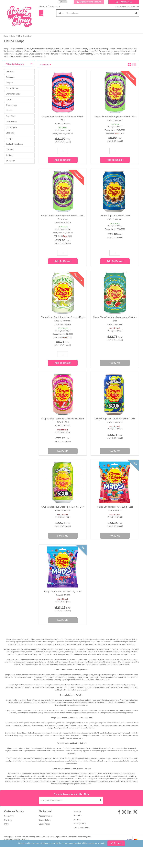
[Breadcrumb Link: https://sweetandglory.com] (6, 35)
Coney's (9, 138)
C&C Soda (10, 71)
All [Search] (60, 13)
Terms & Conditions (82, 827)
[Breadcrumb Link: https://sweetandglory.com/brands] (13, 35)
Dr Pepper (10, 160)
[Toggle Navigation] (41, 13)
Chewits (9, 110)
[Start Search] (136, 13)
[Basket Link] (123, 2)
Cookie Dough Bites (14, 144)
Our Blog (8, 820)
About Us (43, 6)
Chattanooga (11, 105)
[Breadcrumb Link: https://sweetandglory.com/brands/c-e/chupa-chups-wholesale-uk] (27, 35)
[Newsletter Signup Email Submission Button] (100, 800)
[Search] (99, 13)
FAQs (6, 824)
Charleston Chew (13, 93)
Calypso (9, 82)
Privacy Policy (80, 823)
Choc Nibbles (11, 121)
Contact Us (55, 6)
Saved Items (44, 824)
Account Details (45, 816)
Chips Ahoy (10, 116)
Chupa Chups (11, 127)
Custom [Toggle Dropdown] (44, 64)
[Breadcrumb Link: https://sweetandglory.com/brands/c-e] (19, 35)
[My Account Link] (89, 2)
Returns (77, 819)
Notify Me (114, 362)
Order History (45, 820)
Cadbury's (10, 77)
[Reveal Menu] (41, 13)
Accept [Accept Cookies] (116, 843)
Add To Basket (62, 159)
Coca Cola (10, 132)
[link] (119, 812)
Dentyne (9, 155)
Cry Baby (9, 149)
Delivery (77, 811)
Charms (9, 99)
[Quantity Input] (62, 151)
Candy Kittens (12, 88)
